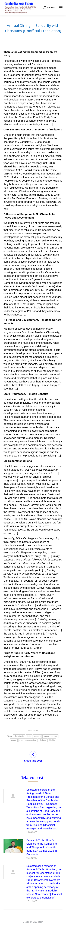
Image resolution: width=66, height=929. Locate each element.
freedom (37, 736)
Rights (52, 740)
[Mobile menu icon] (60, 8)
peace (13, 740)
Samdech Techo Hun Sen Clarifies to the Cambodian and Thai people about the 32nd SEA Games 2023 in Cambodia (42, 847)
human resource (50, 736)
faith (28, 736)
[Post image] (13, 796)
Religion (42, 740)
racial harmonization (28, 740)
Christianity (19, 736)
